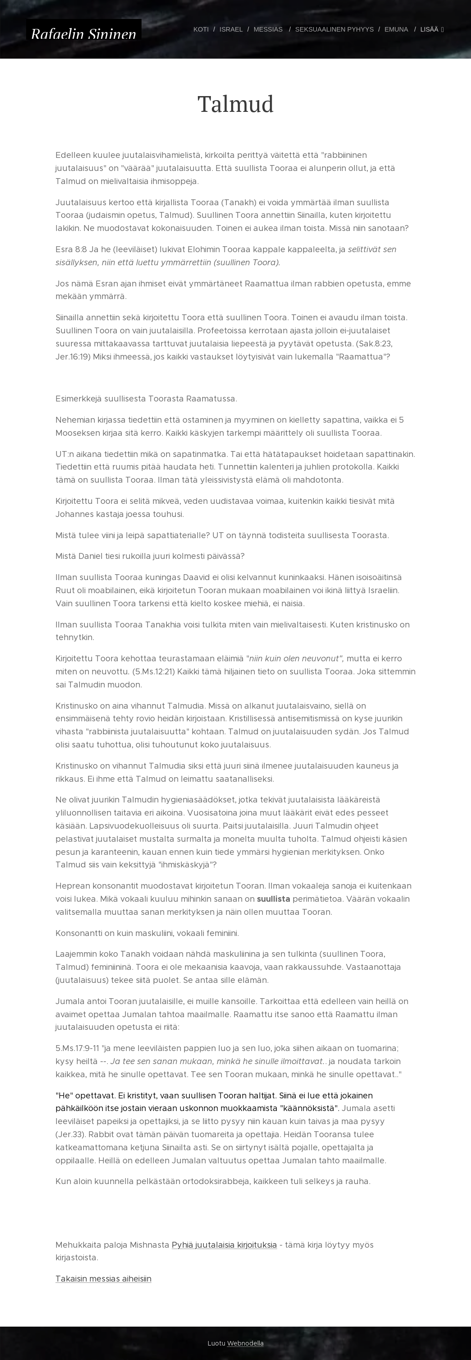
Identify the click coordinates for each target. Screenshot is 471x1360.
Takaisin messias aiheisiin (103, 1279)
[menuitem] (209, 29)
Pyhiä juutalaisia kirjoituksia (224, 1245)
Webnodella (245, 1343)
